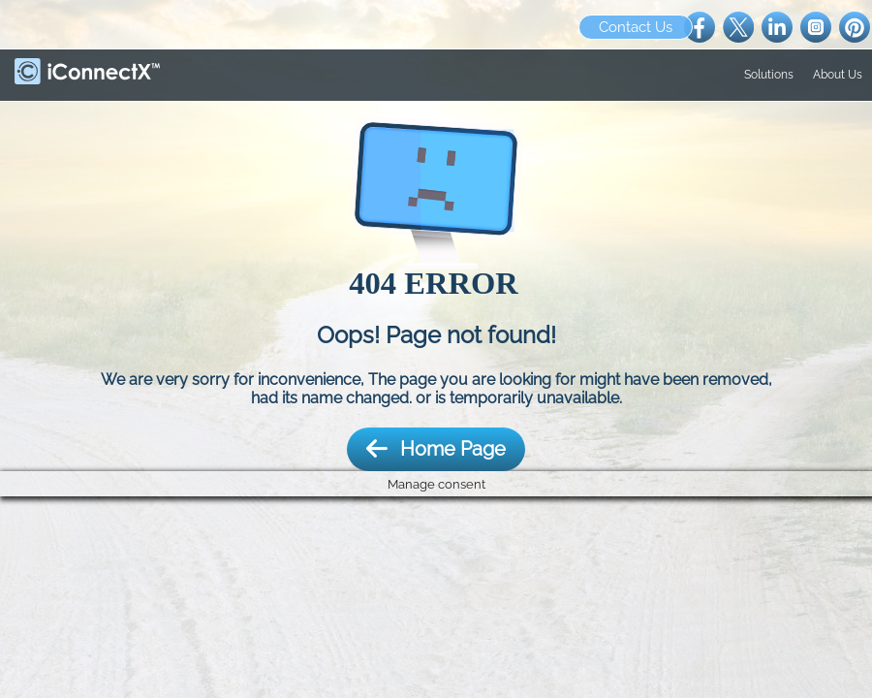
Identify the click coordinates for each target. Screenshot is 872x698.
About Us (837, 74)
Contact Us (635, 27)
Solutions (769, 74)
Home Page (436, 449)
